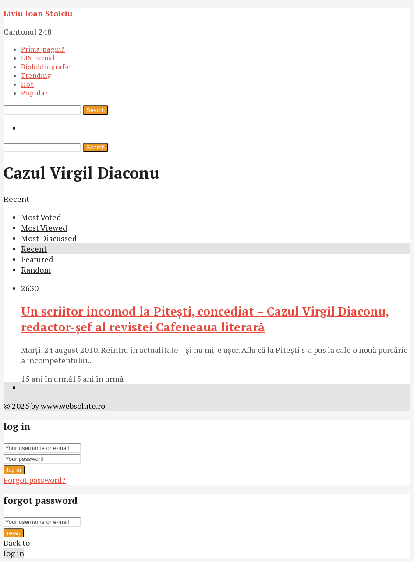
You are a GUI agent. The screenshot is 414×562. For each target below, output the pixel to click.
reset (13, 533)
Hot (27, 84)
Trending (36, 75)
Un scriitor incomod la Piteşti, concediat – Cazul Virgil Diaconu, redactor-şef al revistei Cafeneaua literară (205, 319)
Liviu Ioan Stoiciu (38, 13)
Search (95, 110)
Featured (37, 259)
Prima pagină (43, 49)
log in (14, 470)
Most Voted (41, 217)
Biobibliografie (46, 66)
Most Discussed (49, 238)
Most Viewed (44, 227)
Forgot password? (35, 479)
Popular (34, 92)
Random (36, 269)
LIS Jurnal (38, 57)
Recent (34, 248)
